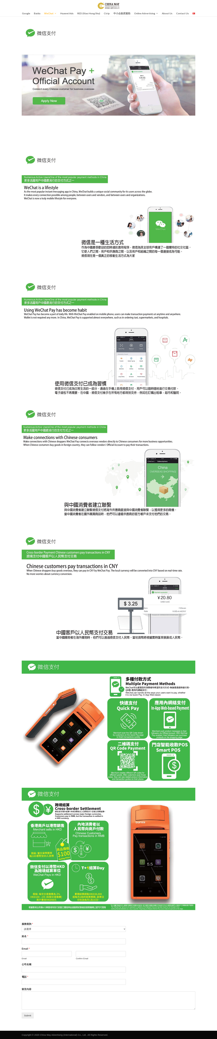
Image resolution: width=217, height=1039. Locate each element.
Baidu (37, 13)
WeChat (48, 13)
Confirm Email (82, 958)
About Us (167, 13)
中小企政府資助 (121, 13)
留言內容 (26, 989)
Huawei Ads (67, 13)
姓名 (25, 936)
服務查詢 (27, 924)
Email (26, 948)
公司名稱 (26, 964)
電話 (25, 977)
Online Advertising (144, 13)
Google (26, 13)
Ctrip (107, 13)
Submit (27, 1015)
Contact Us (182, 13)
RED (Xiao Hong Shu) (88, 13)
